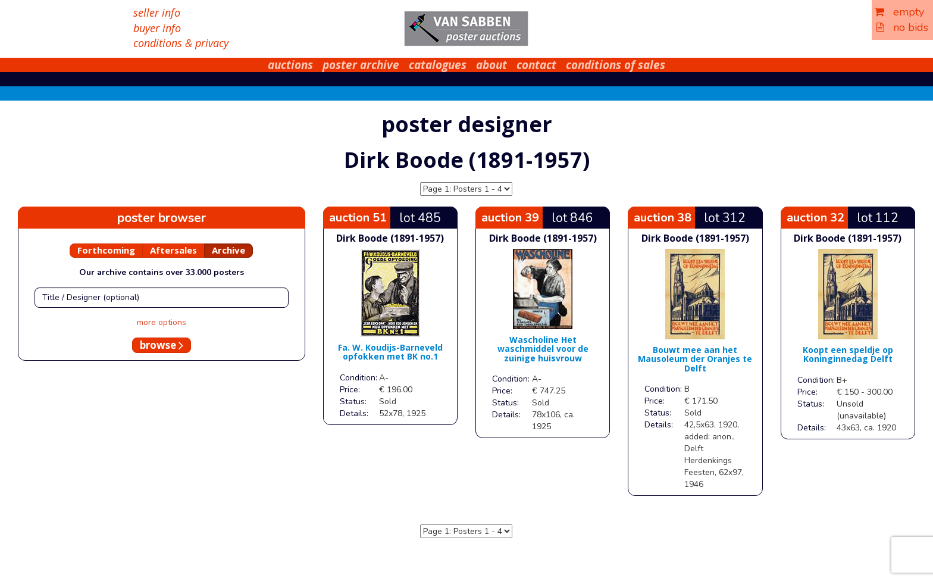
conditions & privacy (180, 43)
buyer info (157, 28)
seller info (156, 12)
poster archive (361, 65)
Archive (228, 250)
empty (899, 12)
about (491, 65)
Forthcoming (106, 250)
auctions (290, 65)
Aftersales (173, 250)
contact (536, 65)
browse (161, 345)
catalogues (438, 65)
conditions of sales (615, 65)
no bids (902, 27)
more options (161, 322)
